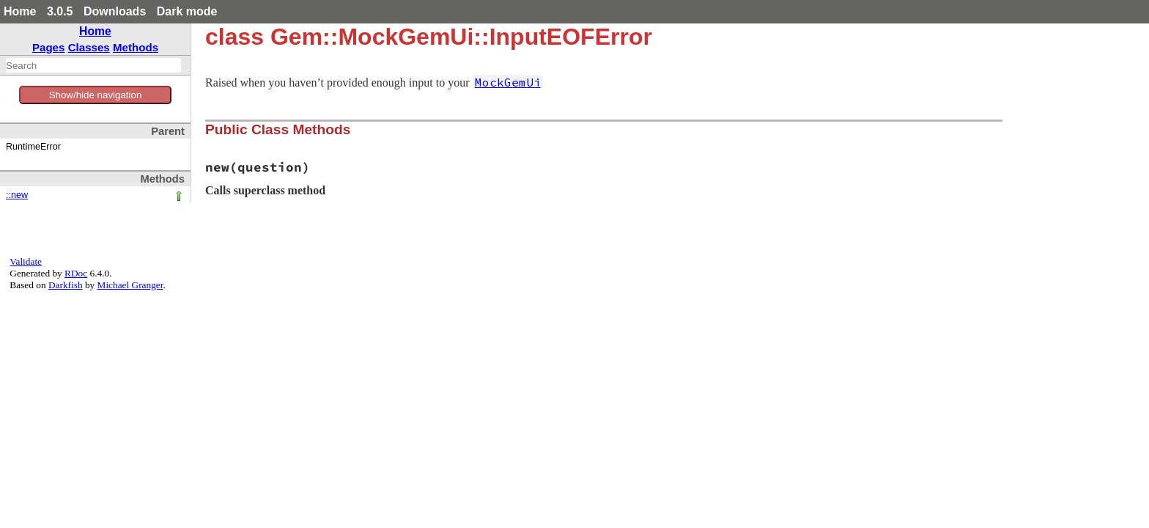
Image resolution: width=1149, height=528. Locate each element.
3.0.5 (60, 11)
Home (20, 11)
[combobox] (93, 65)
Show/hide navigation (95, 94)
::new (17, 195)
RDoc (75, 273)
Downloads (115, 11)
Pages (48, 47)
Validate (26, 261)
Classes (89, 47)
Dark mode (187, 11)
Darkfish (65, 284)
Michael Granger (130, 284)
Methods (135, 47)
